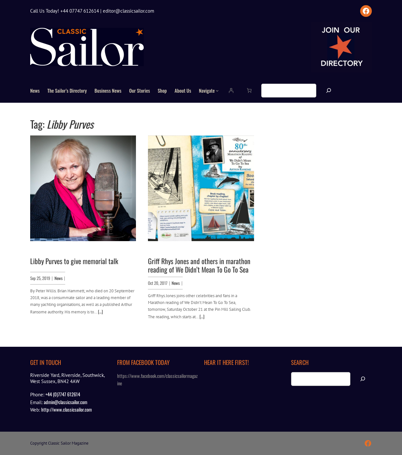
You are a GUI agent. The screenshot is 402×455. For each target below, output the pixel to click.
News (59, 278)
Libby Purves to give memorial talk (74, 261)
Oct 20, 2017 (157, 283)
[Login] (231, 91)
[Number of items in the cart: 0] (249, 91)
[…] (100, 311)
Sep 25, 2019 (40, 278)
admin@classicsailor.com (65, 401)
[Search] (329, 91)
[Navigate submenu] (217, 90)
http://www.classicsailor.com (66, 409)
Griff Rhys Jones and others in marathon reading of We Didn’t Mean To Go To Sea (199, 265)
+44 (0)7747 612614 (62, 394)
